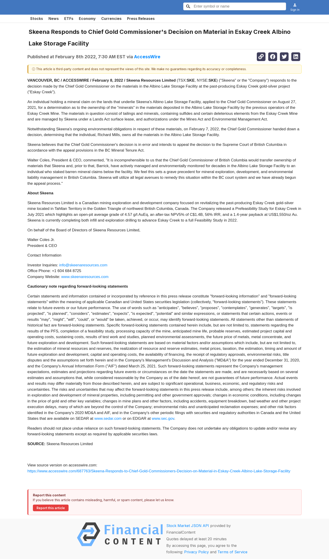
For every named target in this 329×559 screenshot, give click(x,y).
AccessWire (147, 56)
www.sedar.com (108, 418)
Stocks (36, 18)
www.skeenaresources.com (85, 277)
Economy (87, 18)
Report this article (51, 508)
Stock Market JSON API (187, 525)
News (53, 18)
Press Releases (141, 18)
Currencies (111, 18)
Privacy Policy (196, 552)
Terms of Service (232, 552)
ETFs (68, 18)
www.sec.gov (163, 418)
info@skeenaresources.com (83, 265)
